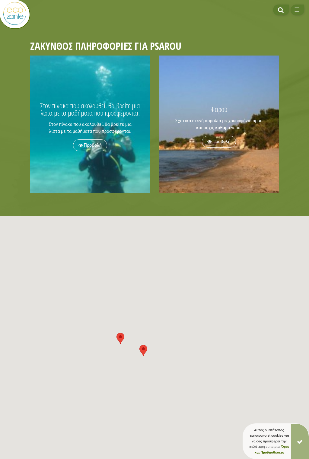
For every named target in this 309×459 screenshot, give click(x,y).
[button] (143, 350)
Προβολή (90, 145)
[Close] (300, 441)
